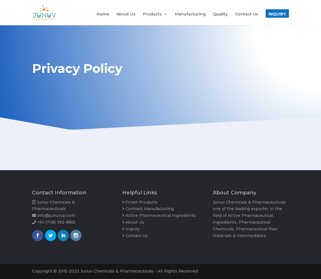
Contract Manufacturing (149, 208)
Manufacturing (190, 14)
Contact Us (246, 14)
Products (152, 14)
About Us (125, 14)
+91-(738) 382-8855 (56, 222)
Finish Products (141, 202)
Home (103, 14)
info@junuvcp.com (56, 215)
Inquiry (277, 14)
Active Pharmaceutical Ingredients (160, 215)
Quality (220, 14)
